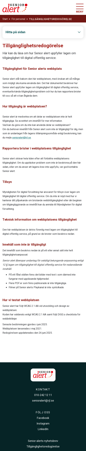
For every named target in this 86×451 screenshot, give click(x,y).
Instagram (43, 424)
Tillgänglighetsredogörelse (43, 446)
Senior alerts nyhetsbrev (43, 441)
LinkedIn (43, 429)
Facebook (43, 418)
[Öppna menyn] (80, 9)
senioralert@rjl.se (21, 138)
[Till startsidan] (14, 10)
